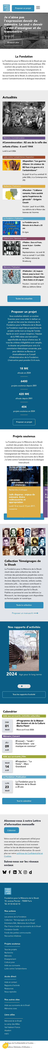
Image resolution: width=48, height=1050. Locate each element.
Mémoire (8, 956)
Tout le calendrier (24, 801)
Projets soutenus (12, 943)
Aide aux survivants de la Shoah (17, 1005)
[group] (24, 659)
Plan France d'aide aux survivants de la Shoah (22, 926)
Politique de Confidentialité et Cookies (19, 1043)
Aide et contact (10, 982)
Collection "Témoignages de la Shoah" (19, 920)
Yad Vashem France (12, 1027)
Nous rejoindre (10, 991)
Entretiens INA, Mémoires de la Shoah (19, 923)
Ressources (8, 988)
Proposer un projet (23, 8)
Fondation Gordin (11, 929)
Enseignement (10, 959)
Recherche (8, 952)
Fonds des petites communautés (17, 932)
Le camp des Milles (12, 1024)
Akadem (7, 1030)
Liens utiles (9, 1014)
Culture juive (9, 962)
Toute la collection (24, 605)
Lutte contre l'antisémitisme (15, 968)
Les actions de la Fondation (15, 916)
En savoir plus (13, 42)
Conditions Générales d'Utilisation (17, 1047)
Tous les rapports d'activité (24, 694)
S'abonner (11, 830)
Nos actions (10, 911)
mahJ (6, 1033)
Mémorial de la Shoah (13, 1021)
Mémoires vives (10, 1008)
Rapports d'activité (12, 985)
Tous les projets (10, 949)
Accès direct (10, 976)
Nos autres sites (12, 999)
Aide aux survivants (12, 965)
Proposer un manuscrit (25, 613)
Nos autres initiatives (12, 936)
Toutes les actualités (24, 298)
